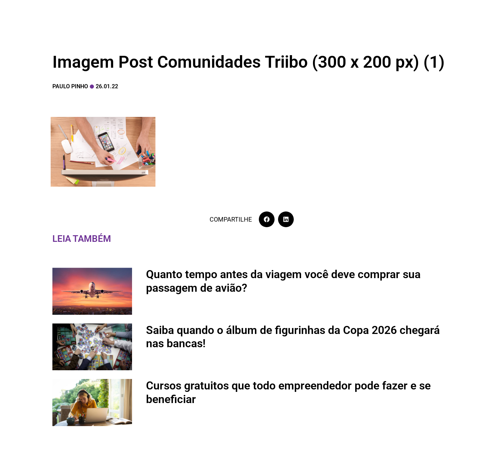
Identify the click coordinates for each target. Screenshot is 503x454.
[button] (267, 219)
